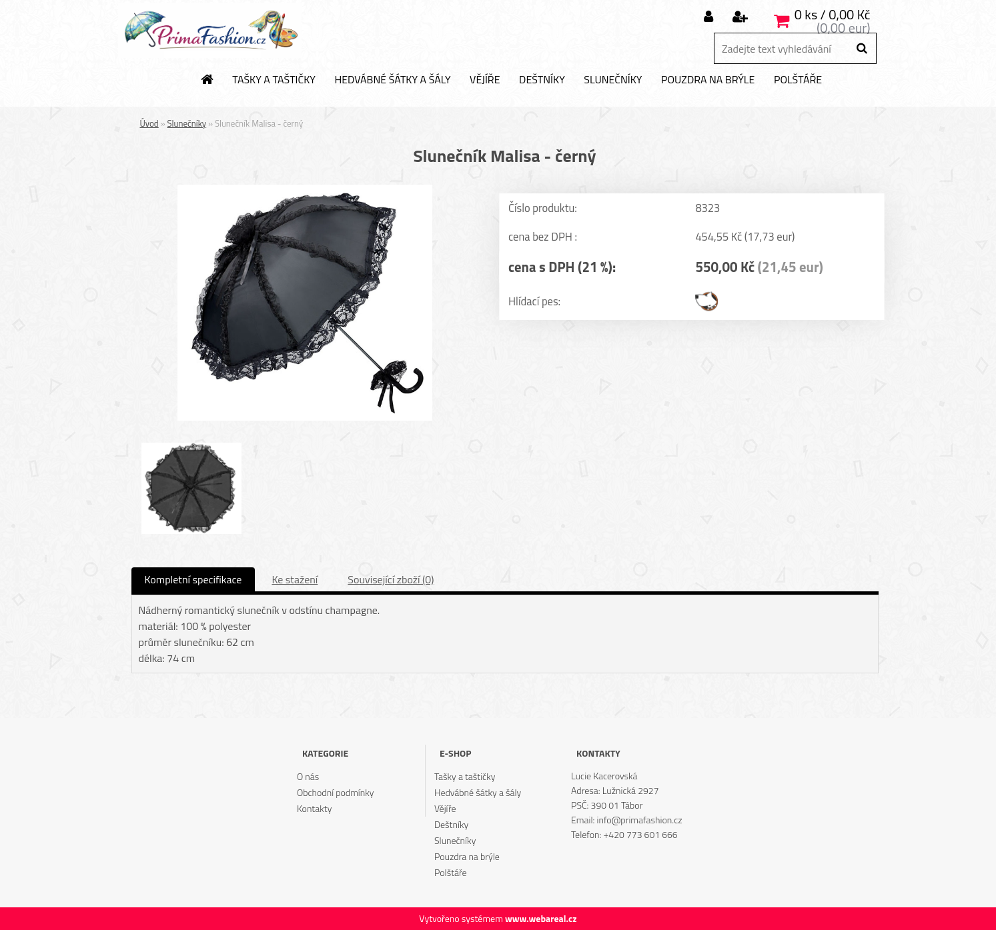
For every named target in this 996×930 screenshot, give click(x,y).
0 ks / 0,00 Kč (833, 14)
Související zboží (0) (391, 579)
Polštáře (798, 80)
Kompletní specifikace (193, 579)
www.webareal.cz (541, 918)
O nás (308, 776)
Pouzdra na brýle (708, 80)
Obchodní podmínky (335, 792)
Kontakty (314, 808)
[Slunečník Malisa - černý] (304, 190)
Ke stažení (295, 579)
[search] (861, 48)
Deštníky (542, 80)
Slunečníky (613, 80)
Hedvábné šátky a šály (392, 80)
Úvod (149, 123)
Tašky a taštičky (274, 80)
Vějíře (485, 80)
